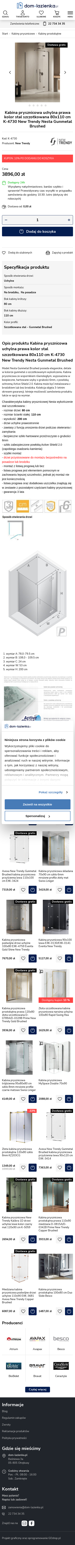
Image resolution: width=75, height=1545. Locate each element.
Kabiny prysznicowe (23, 34)
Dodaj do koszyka (41, 231)
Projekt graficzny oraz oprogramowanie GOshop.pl (31, 1538)
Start (5, 34)
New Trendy (22, 143)
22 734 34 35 (16, 1514)
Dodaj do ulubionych (20, 253)
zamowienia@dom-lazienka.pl (25, 1507)
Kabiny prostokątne (49, 34)
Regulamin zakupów (14, 1418)
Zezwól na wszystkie (37, 804)
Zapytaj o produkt (62, 253)
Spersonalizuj (37, 816)
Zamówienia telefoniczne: (37, 24)
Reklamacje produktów (15, 1431)
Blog (5, 1411)
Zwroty (6, 1425)
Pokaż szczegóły (51, 792)
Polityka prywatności (14, 1438)
